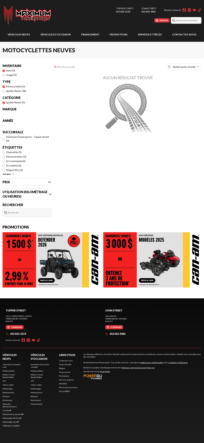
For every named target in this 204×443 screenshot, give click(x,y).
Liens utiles (67, 354)
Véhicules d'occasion (55, 34)
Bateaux (34, 396)
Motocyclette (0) (15, 86)
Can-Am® (7, 410)
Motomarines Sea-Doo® (13, 414)
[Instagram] (189, 10)
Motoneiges (8, 389)
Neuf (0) (10, 70)
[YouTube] (194, 10)
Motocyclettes (9, 371)
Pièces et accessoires (68, 387)
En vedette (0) (13, 165)
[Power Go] (119, 376)
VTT (4, 381)
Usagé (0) (11, 74)
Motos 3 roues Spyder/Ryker (9, 375)
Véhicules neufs (19, 34)
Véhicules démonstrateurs (10, 405)
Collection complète (11, 426)
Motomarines (8, 392)
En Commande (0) (15, 160)
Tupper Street (125, 8)
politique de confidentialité (151, 362)
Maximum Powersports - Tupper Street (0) (27, 138)
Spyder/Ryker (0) (15, 102)
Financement (90, 34)
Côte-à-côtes (8, 385)
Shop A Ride (105, 371)
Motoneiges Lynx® (11, 422)
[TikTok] (199, 10)
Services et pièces (150, 34)
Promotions (118, 34)
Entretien (63, 383)
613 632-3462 (148, 11)
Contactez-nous (184, 34)
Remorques (8, 400)
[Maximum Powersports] (27, 15)
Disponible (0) (14, 152)
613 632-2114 (123, 11)
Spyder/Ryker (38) (16, 90)
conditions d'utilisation (178, 362)
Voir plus (8, 174)
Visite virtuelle (65, 364)
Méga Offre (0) (14, 169)
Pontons (6, 396)
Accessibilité (64, 391)
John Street (148, 8)
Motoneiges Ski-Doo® (12, 418)
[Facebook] (184, 10)
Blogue (62, 368)
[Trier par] (184, 66)
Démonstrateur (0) (16, 156)
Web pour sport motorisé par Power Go (138, 367)
